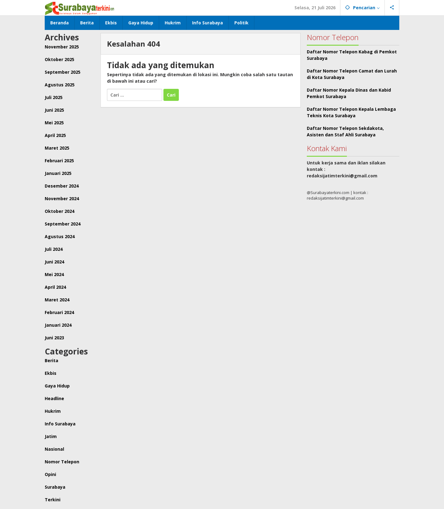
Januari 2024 (58, 325)
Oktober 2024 (59, 211)
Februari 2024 (59, 312)
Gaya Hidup (57, 386)
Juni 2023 (54, 338)
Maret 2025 (57, 148)
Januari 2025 (58, 173)
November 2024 (62, 198)
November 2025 (62, 47)
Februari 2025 (59, 160)
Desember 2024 (62, 186)
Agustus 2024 (60, 236)
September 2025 (62, 72)
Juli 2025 (54, 97)
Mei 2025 (54, 123)
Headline (54, 398)
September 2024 (62, 224)
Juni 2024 (54, 262)
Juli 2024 (54, 249)
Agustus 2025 (60, 85)
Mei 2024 (54, 274)
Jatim (51, 436)
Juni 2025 (54, 110)
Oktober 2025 (59, 59)
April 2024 (55, 287)
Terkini (52, 500)
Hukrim (53, 411)
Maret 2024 (57, 300)
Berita (51, 360)
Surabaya (55, 487)
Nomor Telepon (62, 462)
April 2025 (55, 135)
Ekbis (50, 373)
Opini (50, 474)
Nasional (54, 449)
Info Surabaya (60, 424)
